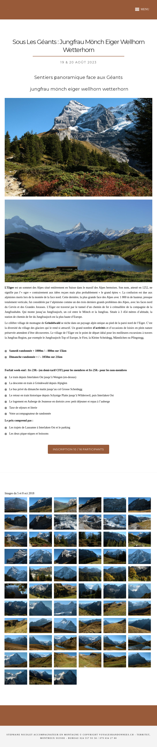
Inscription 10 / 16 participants (78, 449)
